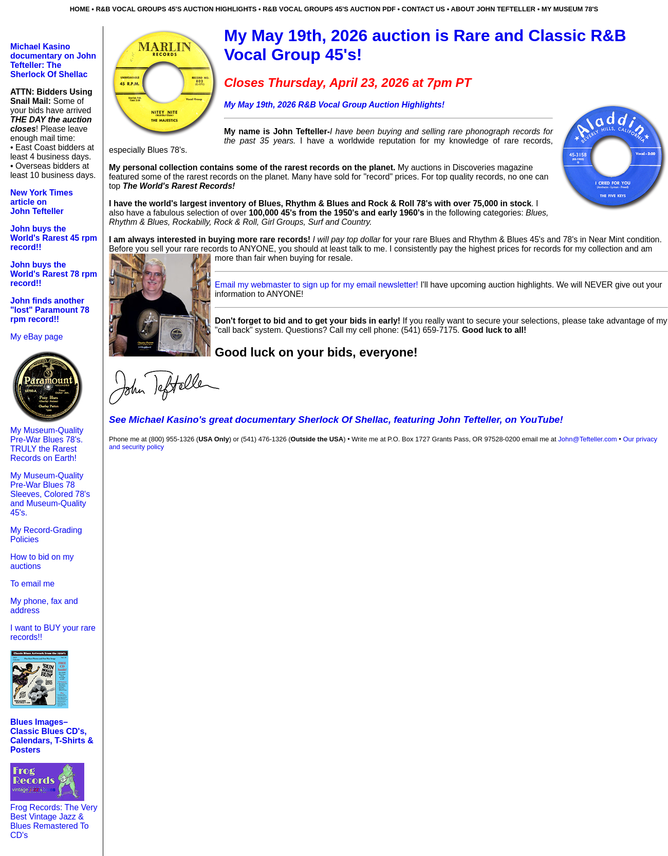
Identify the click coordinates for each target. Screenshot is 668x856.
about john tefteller (493, 9)
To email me (32, 583)
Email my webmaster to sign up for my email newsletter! (317, 284)
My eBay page (36, 336)
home (80, 9)
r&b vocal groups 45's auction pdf (329, 9)
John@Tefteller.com (587, 439)
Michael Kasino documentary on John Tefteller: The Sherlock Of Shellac (53, 60)
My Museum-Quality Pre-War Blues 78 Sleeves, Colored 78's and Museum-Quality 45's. (50, 494)
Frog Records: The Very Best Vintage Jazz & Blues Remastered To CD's (54, 821)
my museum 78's (570, 9)
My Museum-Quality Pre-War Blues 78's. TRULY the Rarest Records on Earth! (46, 444)
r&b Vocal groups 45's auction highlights (176, 9)
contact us (423, 9)
